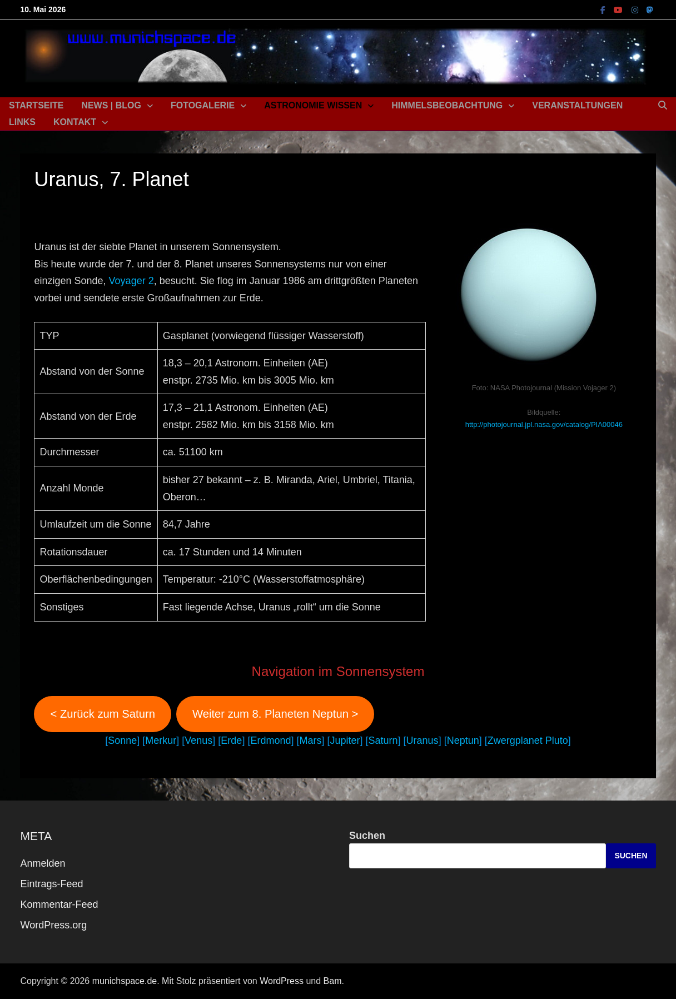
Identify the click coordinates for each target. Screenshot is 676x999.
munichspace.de (124, 981)
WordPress (282, 981)
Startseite (36, 105)
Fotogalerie (203, 105)
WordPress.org (53, 925)
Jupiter (345, 740)
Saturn (383, 740)
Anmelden (42, 863)
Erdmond (270, 740)
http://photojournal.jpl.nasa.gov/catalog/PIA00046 (544, 424)
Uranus (422, 740)
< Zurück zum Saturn (102, 714)
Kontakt (74, 122)
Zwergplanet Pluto (528, 740)
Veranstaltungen (577, 105)
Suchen (367, 835)
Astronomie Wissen (313, 105)
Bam (333, 981)
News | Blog (111, 105)
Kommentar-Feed (59, 904)
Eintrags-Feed (51, 883)
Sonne (122, 740)
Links (22, 122)
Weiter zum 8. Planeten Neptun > (275, 714)
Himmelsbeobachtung (447, 105)
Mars (310, 740)
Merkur (160, 740)
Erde (231, 740)
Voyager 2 (131, 280)
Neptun (463, 740)
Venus (198, 740)
